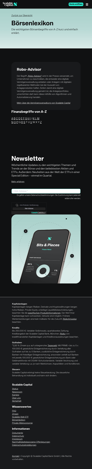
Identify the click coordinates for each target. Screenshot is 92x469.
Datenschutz (18, 436)
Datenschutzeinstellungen (24, 445)
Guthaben (17, 343)
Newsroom (17, 392)
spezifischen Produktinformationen (44, 313)
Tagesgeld (52, 346)
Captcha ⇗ (38, 213)
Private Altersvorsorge (22, 423)
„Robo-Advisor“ (34, 76)
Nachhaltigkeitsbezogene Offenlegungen (31, 442)
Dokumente (17, 433)
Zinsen (15, 414)
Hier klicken (29, 208)
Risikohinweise (70, 319)
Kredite (15, 328)
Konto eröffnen (76, 4)
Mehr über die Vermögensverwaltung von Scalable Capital (43, 103)
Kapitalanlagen (19, 304)
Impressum (17, 439)
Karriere (15, 395)
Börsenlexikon (18, 420)
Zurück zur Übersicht (21, 15)
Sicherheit (16, 401)
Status (15, 389)
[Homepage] (10, 4)
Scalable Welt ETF (20, 417)
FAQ (14, 411)
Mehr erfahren (17, 182)
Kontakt (15, 456)
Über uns (16, 398)
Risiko (63, 334)
